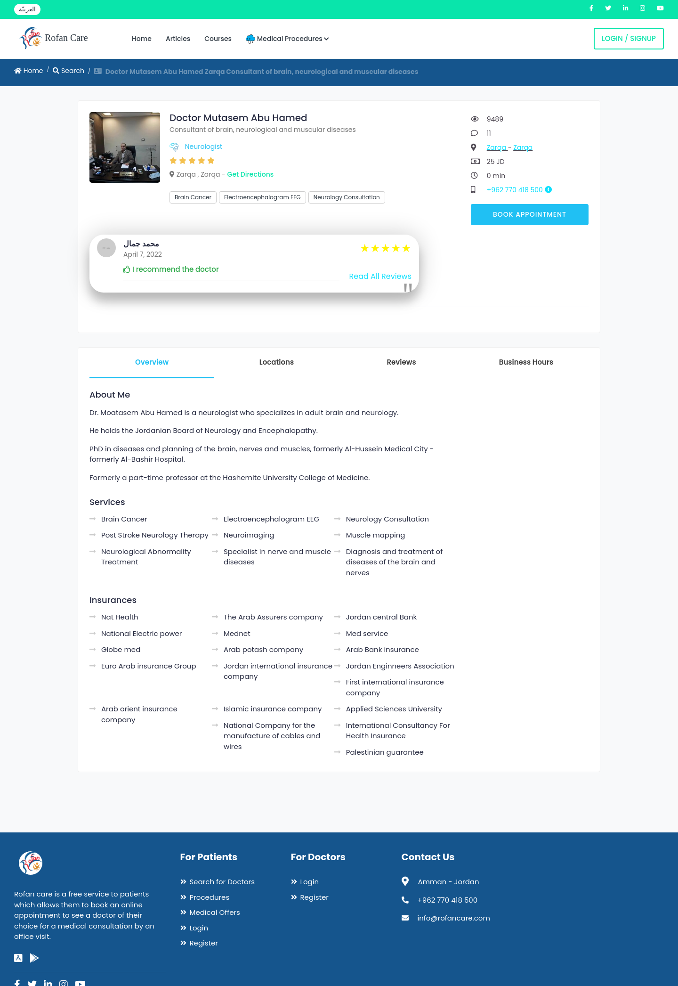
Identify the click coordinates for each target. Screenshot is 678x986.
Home (142, 38)
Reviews (401, 362)
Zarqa (497, 147)
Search (68, 70)
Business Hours (526, 362)
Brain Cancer (193, 197)
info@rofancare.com (454, 918)
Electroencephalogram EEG (262, 197)
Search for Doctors (222, 882)
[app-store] (18, 958)
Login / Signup (629, 38)
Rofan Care (53, 38)
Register (204, 943)
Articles (178, 38)
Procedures (210, 897)
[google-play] (34, 958)
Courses (218, 38)
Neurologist (203, 146)
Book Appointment (529, 214)
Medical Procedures (287, 39)
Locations (276, 362)
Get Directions (250, 174)
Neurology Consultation (347, 197)
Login (199, 928)
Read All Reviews (380, 276)
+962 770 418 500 (523, 190)
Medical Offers (215, 912)
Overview (152, 362)
